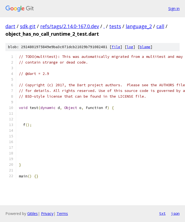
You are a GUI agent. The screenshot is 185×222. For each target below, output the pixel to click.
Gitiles (32, 213)
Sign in (174, 8)
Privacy (47, 213)
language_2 (139, 26)
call (160, 26)
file (116, 47)
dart (10, 26)
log (130, 47)
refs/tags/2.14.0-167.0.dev (69, 26)
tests (115, 26)
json (175, 213)
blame (145, 47)
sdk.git (28, 26)
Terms (62, 213)
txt (162, 213)
